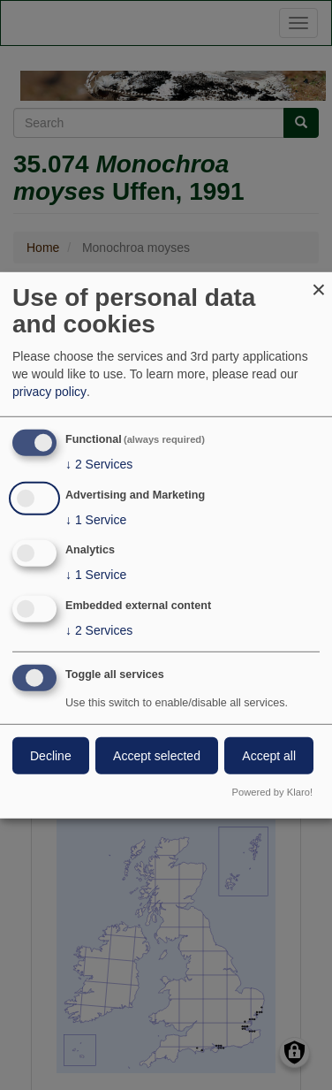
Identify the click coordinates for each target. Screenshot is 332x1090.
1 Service (95, 519)
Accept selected (156, 756)
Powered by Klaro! (272, 792)
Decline (51, 756)
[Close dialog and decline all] (319, 282)
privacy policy (49, 392)
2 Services (98, 464)
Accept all (269, 756)
